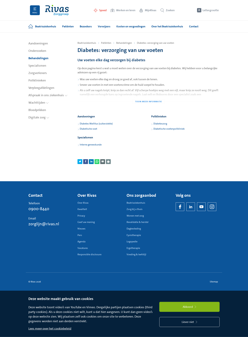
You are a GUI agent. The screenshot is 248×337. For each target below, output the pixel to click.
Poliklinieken (37, 80)
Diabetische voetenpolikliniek (169, 128)
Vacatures (83, 248)
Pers (80, 235)
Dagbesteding (134, 228)
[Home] (57, 10)
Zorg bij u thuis (134, 209)
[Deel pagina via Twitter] (80, 161)
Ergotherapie (133, 248)
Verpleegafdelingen (41, 88)
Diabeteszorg (160, 123)
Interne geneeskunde (91, 144)
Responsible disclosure (89, 254)
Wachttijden (38, 103)
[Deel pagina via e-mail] (102, 161)
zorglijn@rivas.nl (43, 224)
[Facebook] (180, 206)
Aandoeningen (38, 43)
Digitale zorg (38, 117)
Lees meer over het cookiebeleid (49, 329)
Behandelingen (38, 58)
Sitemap (214, 281)
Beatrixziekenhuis (87, 42)
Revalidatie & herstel (137, 222)
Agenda (81, 241)
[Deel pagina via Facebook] (85, 161)
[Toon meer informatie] (149, 95)
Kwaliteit (82, 209)
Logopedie (132, 241)
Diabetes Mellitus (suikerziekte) (96, 123)
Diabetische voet (88, 128)
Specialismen (37, 66)
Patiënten (106, 42)
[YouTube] (201, 206)
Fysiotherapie (134, 235)
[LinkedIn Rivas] (190, 206)
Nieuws (81, 228)
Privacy (81, 215)
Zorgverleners (37, 73)
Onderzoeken (37, 51)
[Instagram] (212, 206)
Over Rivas (83, 202)
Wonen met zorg (135, 215)
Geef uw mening (86, 222)
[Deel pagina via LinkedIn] (91, 161)
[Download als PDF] (108, 161)
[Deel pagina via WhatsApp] (97, 161)
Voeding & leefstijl (136, 254)
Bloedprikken (37, 110)
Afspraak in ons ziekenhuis (48, 95)
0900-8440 (38, 209)
